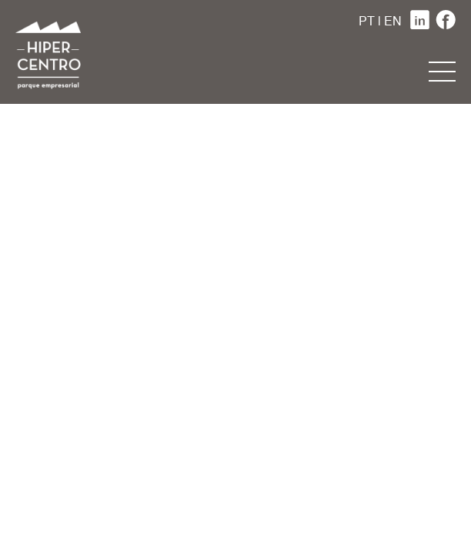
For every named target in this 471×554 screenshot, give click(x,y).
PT (367, 22)
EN (393, 22)
